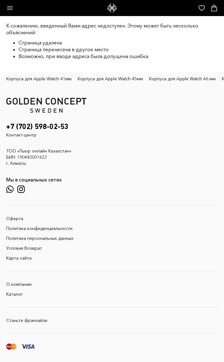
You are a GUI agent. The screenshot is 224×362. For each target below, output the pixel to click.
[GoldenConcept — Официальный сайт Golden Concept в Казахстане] (111, 8)
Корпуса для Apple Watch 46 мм (182, 78)
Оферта (14, 218)
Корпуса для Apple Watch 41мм (38, 78)
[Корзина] (214, 8)
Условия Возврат (24, 248)
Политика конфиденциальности (39, 228)
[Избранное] (201, 8)
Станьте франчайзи (26, 320)
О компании (19, 284)
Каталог (14, 294)
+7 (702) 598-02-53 (37, 127)
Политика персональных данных (39, 238)
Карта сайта (19, 258)
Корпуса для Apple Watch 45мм (110, 78)
